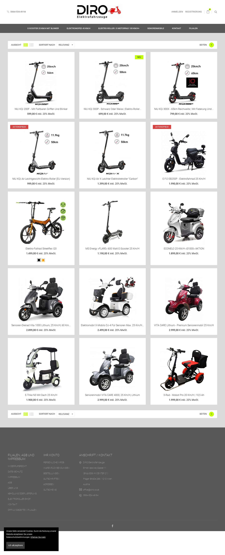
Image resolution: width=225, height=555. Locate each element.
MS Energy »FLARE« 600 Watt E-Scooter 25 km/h (112, 272)
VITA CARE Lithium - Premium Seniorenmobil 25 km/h (184, 349)
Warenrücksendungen (56, 491)
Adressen (48, 508)
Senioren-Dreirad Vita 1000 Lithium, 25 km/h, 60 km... (41, 349)
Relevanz (67, 68)
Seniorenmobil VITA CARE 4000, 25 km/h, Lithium (112, 418)
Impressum (14, 501)
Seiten (203, 68)
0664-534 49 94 (16, 11)
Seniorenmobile (155, 28)
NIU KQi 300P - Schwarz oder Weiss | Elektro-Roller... (112, 132)
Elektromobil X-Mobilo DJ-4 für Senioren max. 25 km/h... (112, 349)
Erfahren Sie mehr (38, 537)
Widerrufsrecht (17, 490)
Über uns (13, 512)
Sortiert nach (47, 68)
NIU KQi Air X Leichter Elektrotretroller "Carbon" (112, 202)
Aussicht (16, 68)
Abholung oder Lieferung (22, 517)
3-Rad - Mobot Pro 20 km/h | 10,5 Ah (183, 418)
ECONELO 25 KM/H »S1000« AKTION (184, 272)
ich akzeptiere (15, 545)
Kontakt (176, 28)
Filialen (193, 28)
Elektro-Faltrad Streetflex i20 (41, 272)
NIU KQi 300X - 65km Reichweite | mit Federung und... (183, 132)
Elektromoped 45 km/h (78, 28)
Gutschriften (51, 502)
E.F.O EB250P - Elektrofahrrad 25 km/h (183, 202)
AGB (10, 506)
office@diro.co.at (91, 513)
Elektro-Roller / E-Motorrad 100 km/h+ (118, 28)
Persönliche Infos (53, 486)
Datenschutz (15, 495)
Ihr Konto (51, 479)
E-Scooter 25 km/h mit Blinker (43, 28)
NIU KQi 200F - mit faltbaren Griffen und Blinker (41, 132)
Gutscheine (50, 513)
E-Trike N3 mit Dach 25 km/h (41, 418)
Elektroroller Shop (19, 522)
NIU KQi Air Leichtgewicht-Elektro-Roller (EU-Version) (41, 202)
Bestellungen (51, 497)
